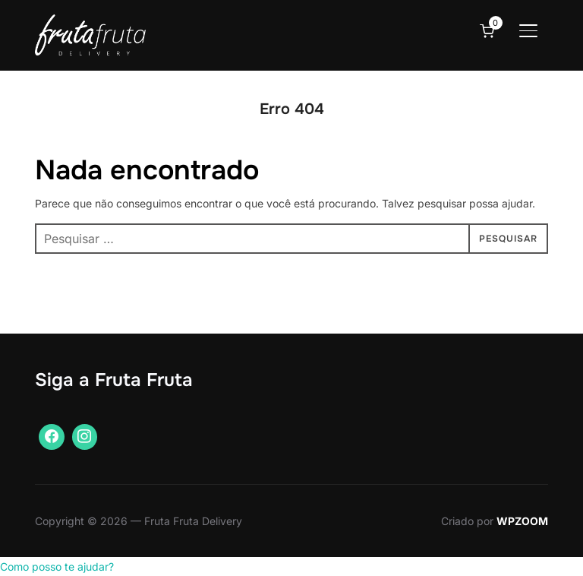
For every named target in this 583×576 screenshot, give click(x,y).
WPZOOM (522, 520)
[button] (57, 566)
